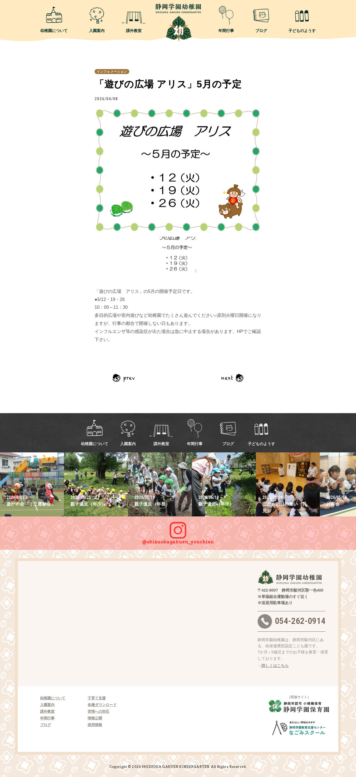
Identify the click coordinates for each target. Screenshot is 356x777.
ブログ (261, 19)
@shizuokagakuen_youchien (178, 530)
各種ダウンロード (102, 705)
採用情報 (95, 725)
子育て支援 (97, 698)
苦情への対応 (98, 711)
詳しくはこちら (275, 665)
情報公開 (95, 718)
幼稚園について (54, 19)
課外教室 (134, 19)
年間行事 (226, 19)
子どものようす (302, 19)
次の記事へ (232, 378)
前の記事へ (123, 378)
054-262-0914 (291, 621)
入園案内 (97, 19)
